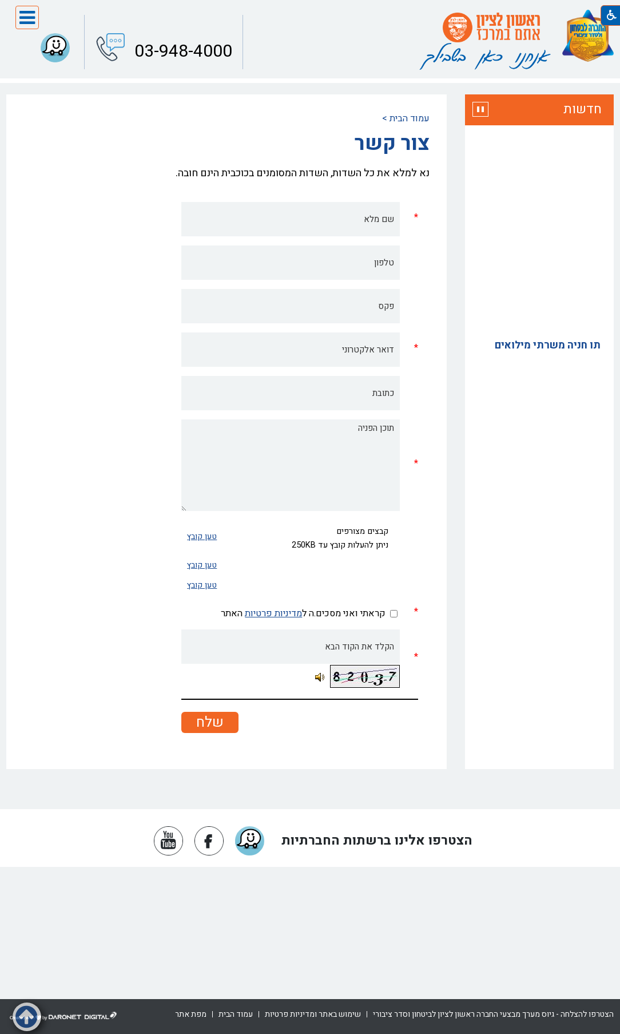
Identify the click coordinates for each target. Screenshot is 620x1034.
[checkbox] (394, 613)
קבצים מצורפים (362, 531)
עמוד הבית (410, 118)
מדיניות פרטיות (273, 613)
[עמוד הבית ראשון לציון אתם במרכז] (491, 27)
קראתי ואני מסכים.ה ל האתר (303, 613)
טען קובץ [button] (202, 536)
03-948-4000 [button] (181, 50)
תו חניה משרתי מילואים (548, 348)
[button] (27, 17)
